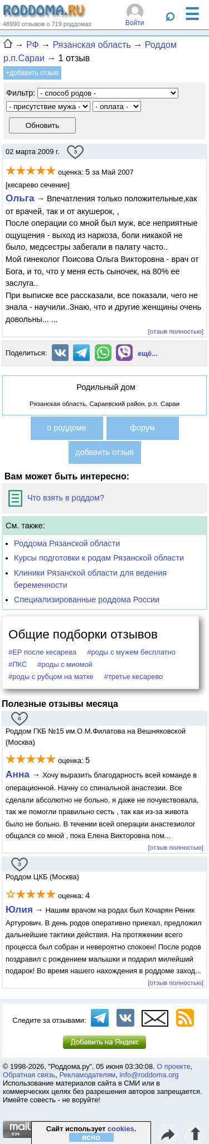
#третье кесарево (133, 676)
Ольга (20, 198)
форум (142, 427)
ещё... (148, 353)
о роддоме (66, 427)
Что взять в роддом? (56, 497)
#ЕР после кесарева (42, 652)
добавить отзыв (104, 452)
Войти (134, 23)
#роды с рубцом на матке (51, 676)
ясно (91, 1137)
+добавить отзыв (32, 73)
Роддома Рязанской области (67, 543)
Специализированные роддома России (86, 599)
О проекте (173, 1066)
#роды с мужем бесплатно (131, 652)
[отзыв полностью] (175, 331)
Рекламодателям (87, 1075)
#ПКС (17, 664)
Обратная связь (29, 1075)
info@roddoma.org (149, 1075)
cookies (121, 1129)
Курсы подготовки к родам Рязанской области (99, 557)
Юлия (19, 909)
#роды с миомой (65, 664)
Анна (19, 774)
